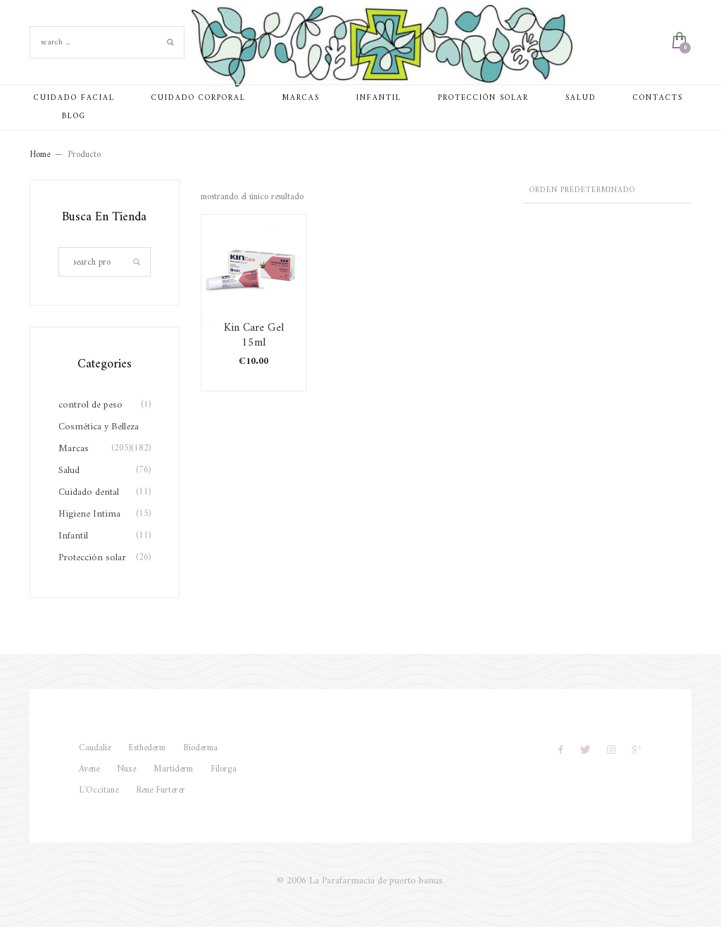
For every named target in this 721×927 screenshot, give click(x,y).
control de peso (90, 405)
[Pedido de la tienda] (606, 191)
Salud (69, 470)
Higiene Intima (89, 514)
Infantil (73, 536)
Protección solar (92, 558)
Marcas (73, 449)
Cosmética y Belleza (98, 427)
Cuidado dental (88, 492)
